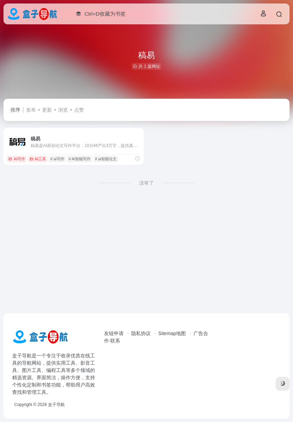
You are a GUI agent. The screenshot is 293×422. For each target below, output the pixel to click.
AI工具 (38, 159)
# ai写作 (57, 159)
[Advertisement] (146, 255)
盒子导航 (56, 404)
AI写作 (16, 159)
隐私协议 (141, 333)
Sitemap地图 (172, 333)
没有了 (146, 183)
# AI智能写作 (79, 159)
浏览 (63, 110)
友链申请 (114, 333)
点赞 (79, 110)
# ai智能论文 (106, 159)
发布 (31, 110)
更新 (47, 110)
